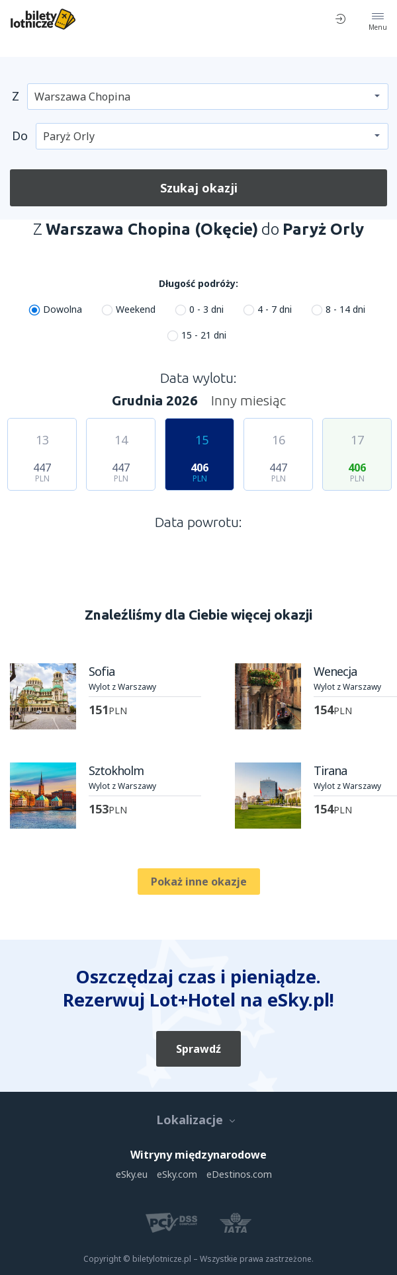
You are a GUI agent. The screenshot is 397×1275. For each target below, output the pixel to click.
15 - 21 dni (203, 335)
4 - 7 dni (274, 309)
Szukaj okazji (199, 188)
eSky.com (177, 1174)
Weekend (135, 309)
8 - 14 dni (345, 309)
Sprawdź (198, 1049)
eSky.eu (132, 1174)
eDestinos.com (239, 1174)
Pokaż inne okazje (199, 881)
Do (20, 136)
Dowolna (62, 309)
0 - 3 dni (206, 309)
